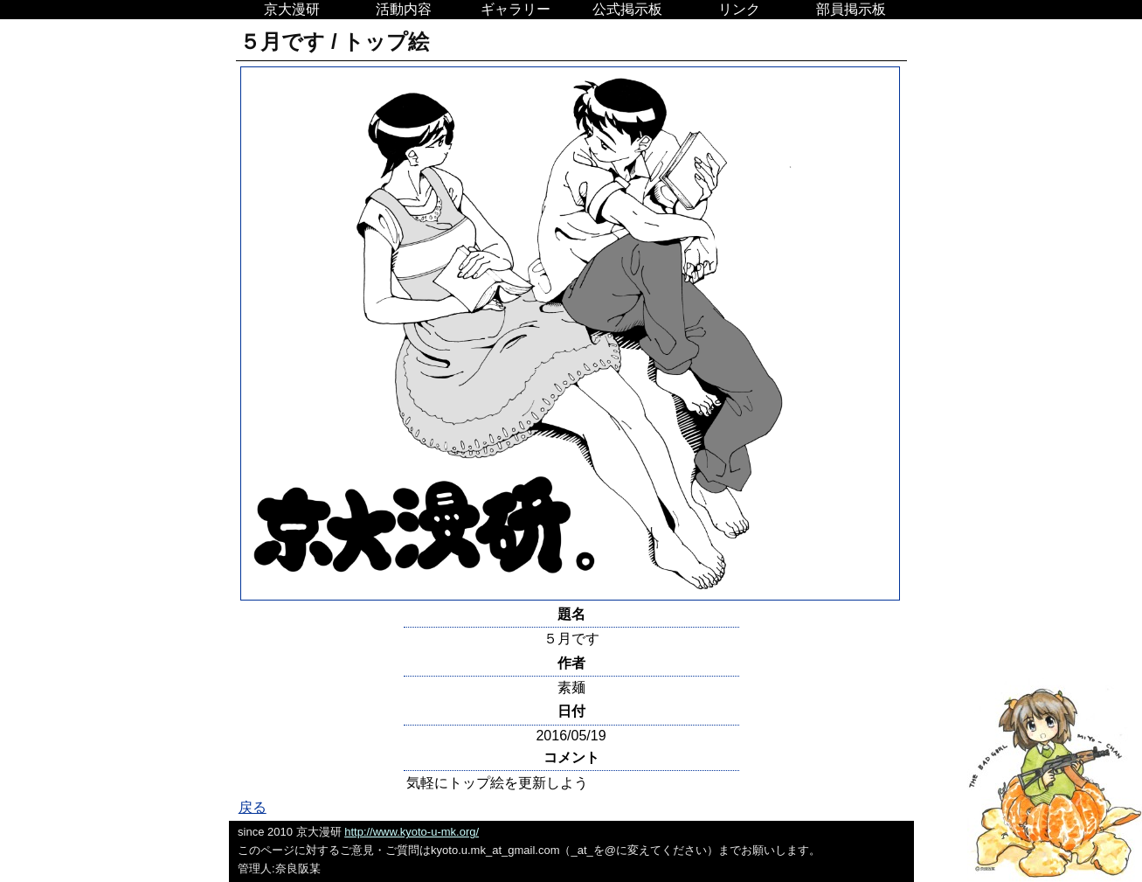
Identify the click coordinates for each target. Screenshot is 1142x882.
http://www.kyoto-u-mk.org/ (411, 831)
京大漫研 (292, 9)
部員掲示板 (851, 9)
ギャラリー (515, 9)
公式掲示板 (627, 9)
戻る (252, 807)
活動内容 (404, 9)
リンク (739, 9)
